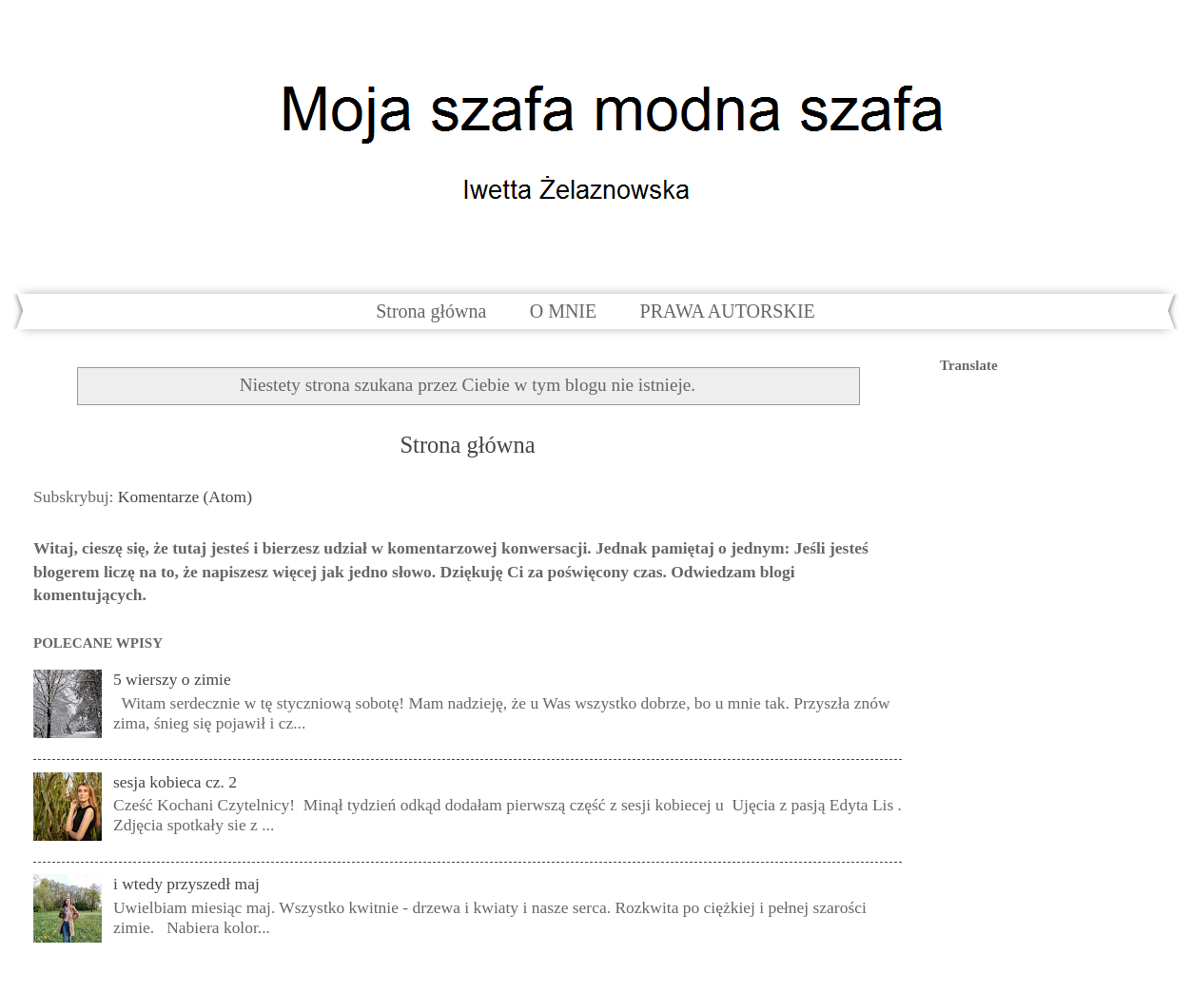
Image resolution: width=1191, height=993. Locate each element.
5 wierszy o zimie (172, 679)
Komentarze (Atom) (185, 496)
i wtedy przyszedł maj (186, 883)
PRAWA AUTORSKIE (727, 311)
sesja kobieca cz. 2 (175, 781)
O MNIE (563, 311)
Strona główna (431, 311)
